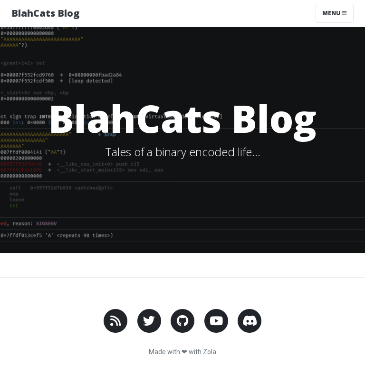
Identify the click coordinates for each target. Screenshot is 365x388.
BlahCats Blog (45, 13)
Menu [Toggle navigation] (334, 13)
